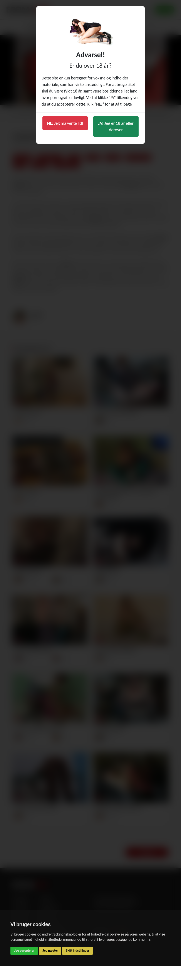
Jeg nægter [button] (50, 950)
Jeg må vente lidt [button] (65, 123)
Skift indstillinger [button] (77, 950)
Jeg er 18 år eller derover (116, 126)
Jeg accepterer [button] (24, 950)
